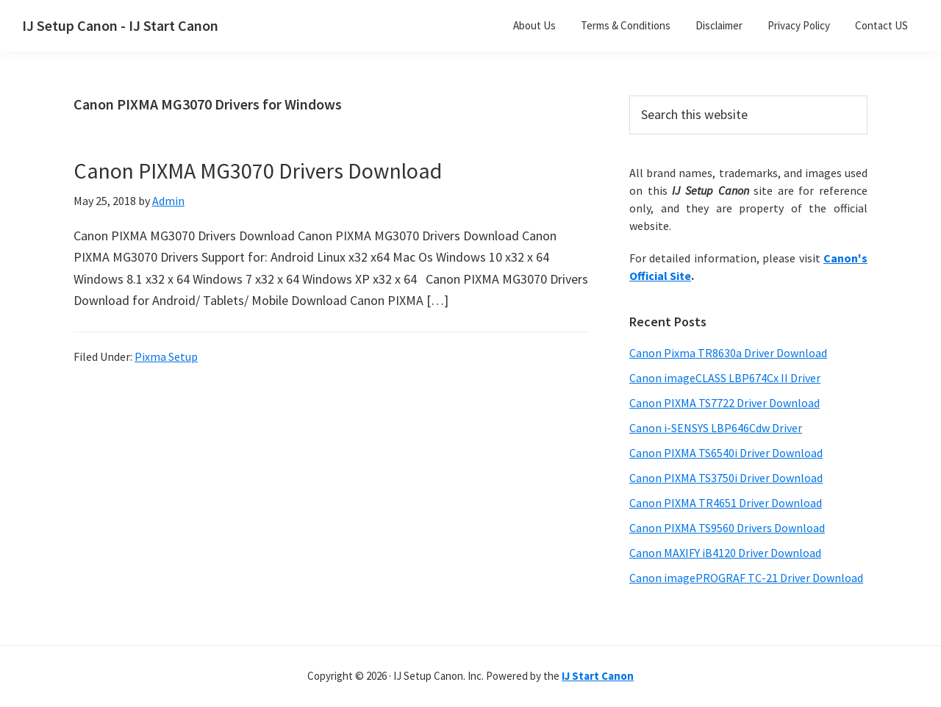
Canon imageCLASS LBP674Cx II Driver (724, 377)
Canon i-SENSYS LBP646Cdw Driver (715, 427)
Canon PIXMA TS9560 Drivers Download (727, 527)
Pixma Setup (166, 356)
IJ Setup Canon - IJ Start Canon (120, 25)
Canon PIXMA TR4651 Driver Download (725, 502)
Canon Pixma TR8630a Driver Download (728, 352)
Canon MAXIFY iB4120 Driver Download (725, 552)
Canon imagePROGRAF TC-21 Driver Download (746, 577)
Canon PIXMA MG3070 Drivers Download (258, 170)
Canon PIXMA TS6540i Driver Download (726, 452)
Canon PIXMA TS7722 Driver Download (724, 402)
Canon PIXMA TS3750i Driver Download (726, 477)
